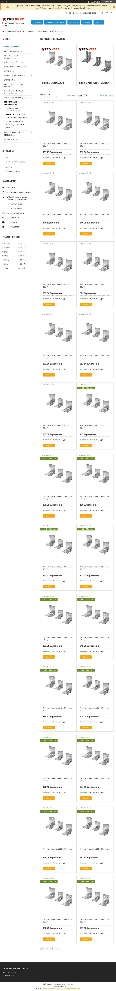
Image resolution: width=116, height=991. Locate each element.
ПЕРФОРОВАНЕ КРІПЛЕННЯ (33, 31)
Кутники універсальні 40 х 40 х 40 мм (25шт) (57, 568)
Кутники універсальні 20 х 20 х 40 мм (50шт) (57, 215)
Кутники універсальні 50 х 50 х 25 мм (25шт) (94, 850)
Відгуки (87, 22)
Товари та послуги (54, 22)
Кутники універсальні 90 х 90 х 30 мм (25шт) (94, 779)
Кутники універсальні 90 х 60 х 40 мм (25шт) (57, 779)
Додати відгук (106, 13)
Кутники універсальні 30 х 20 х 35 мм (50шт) (57, 356)
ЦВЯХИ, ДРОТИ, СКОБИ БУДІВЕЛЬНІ (13, 92)
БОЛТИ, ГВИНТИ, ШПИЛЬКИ (11, 57)
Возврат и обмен (9, 975)
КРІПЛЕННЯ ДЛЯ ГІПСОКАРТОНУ (12, 109)
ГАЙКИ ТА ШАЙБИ (11, 62)
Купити (48, 163)
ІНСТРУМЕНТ (9, 139)
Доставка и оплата (10, 972)
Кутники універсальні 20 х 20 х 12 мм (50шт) (57, 144)
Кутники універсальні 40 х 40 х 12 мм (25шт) (94, 497)
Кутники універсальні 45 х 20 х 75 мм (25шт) (94, 568)
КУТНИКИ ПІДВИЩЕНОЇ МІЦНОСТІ (94, 83)
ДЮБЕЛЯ (7, 71)
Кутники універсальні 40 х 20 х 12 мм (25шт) (57, 497)
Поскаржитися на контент (52, 988)
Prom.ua (70, 984)
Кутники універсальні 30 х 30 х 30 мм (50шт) (94, 356)
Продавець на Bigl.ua (58, 986)
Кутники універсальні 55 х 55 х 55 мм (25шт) (94, 920)
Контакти (74, 22)
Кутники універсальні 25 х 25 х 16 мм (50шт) (94, 215)
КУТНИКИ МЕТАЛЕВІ (14, 114)
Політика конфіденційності (71, 988)
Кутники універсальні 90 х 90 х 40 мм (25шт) (57, 850)
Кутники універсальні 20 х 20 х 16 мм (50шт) (94, 144)
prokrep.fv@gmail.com (15, 213)
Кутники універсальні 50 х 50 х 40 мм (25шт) (57, 920)
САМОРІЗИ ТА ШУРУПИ (13, 67)
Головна (37, 22)
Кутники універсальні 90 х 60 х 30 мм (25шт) (94, 709)
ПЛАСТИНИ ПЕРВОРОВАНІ (15, 118)
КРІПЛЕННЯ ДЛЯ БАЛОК (14, 121)
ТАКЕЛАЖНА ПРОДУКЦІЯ (14, 97)
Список (111, 95)
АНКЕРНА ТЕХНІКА (11, 51)
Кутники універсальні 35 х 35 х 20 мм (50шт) (57, 427)
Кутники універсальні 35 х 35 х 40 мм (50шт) (94, 427)
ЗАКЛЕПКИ (8, 80)
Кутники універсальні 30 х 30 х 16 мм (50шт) (94, 286)
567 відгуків (95, 1)
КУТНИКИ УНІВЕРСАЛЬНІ (53, 83)
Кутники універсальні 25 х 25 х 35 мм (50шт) (57, 286)
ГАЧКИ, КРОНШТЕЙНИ (13, 75)
